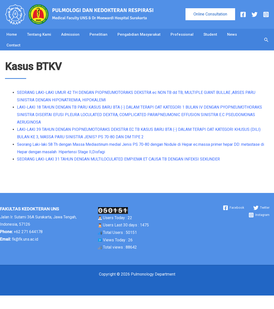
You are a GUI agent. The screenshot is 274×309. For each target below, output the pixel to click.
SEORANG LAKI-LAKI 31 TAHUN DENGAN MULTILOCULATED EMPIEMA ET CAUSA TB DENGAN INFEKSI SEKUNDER (118, 172)
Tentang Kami (39, 37)
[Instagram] (266, 14)
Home (11, 37)
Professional (182, 37)
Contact (13, 55)
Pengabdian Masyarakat (139, 37)
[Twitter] (255, 14)
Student (210, 37)
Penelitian (98, 37)
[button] (210, 14)
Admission (70, 37)
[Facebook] (243, 14)
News (232, 37)
